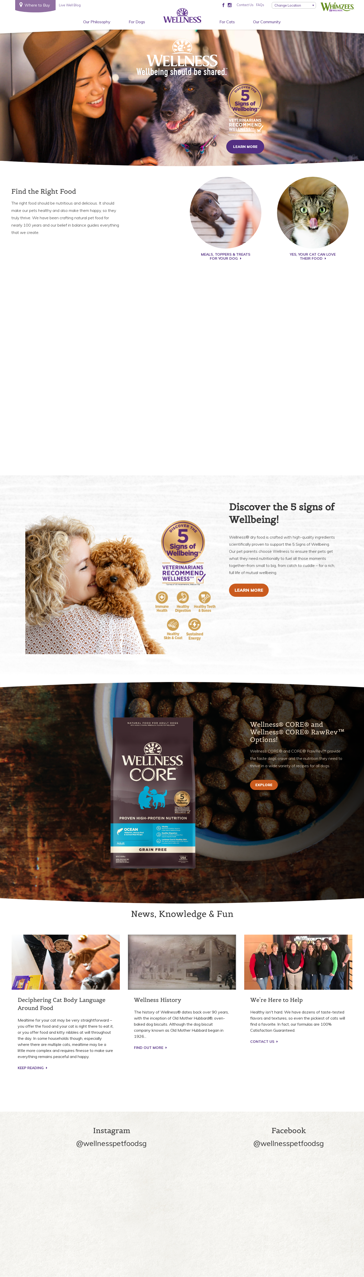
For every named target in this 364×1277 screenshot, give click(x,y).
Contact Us (245, 5)
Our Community (267, 21)
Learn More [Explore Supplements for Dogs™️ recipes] (249, 590)
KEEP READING (32, 1068)
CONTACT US (264, 1042)
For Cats (227, 21)
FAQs (260, 5)
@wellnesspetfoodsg (111, 1143)
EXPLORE (263, 785)
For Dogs (137, 21)
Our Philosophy (96, 21)
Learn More (245, 146)
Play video (182, 366)
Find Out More (150, 1048)
